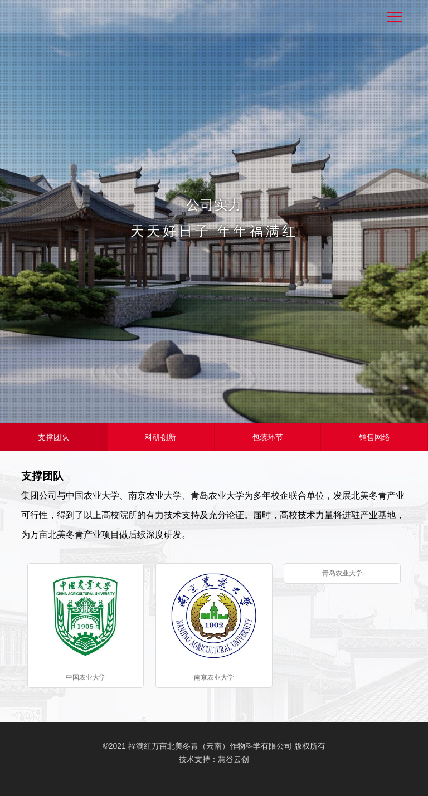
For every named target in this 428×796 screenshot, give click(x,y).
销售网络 (374, 437)
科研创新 (160, 437)
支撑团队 (53, 437)
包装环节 (267, 437)
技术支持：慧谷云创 (214, 759)
